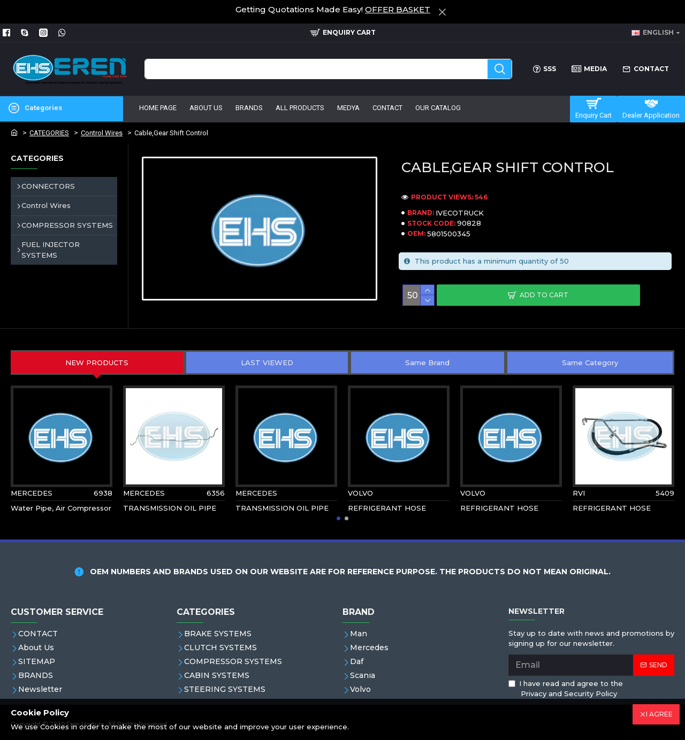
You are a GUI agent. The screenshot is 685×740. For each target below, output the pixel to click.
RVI (579, 493)
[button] (338, 518)
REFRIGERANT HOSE (387, 508)
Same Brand (427, 362)
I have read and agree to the (565, 689)
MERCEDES (31, 493)
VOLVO (360, 493)
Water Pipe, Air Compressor (61, 508)
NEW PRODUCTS (96, 362)
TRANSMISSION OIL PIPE (169, 508)
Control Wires (102, 133)
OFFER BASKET (397, 9)
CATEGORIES (49, 133)
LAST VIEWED (267, 362)
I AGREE (659, 714)
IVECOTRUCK (460, 213)
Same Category (590, 362)
